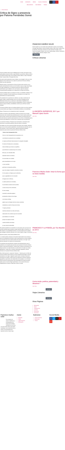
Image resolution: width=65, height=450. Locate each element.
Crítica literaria (5, 9)
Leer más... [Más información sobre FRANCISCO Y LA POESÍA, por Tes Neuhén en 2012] (35, 267)
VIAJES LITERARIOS (42, 2)
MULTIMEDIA (38, 4)
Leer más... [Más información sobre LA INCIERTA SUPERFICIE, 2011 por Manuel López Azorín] (35, 151)
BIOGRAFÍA (27, 2)
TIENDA (45, 4)
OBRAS (34, 2)
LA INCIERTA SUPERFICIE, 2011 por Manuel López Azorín (46, 147)
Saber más (36, 89)
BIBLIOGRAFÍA (30, 4)
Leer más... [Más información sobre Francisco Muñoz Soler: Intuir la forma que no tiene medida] (35, 211)
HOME (21, 2)
